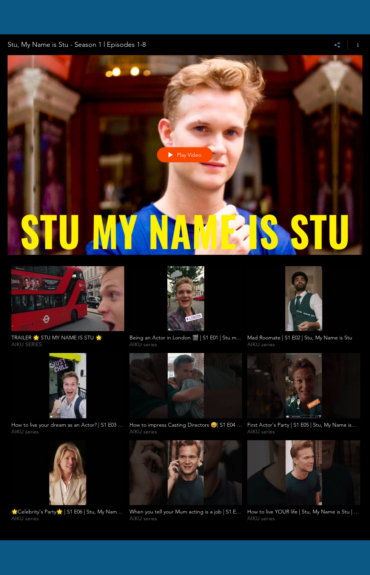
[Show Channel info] (355, 44)
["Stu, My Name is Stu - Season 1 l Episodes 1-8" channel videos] (185, 397)
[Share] (337, 44)
